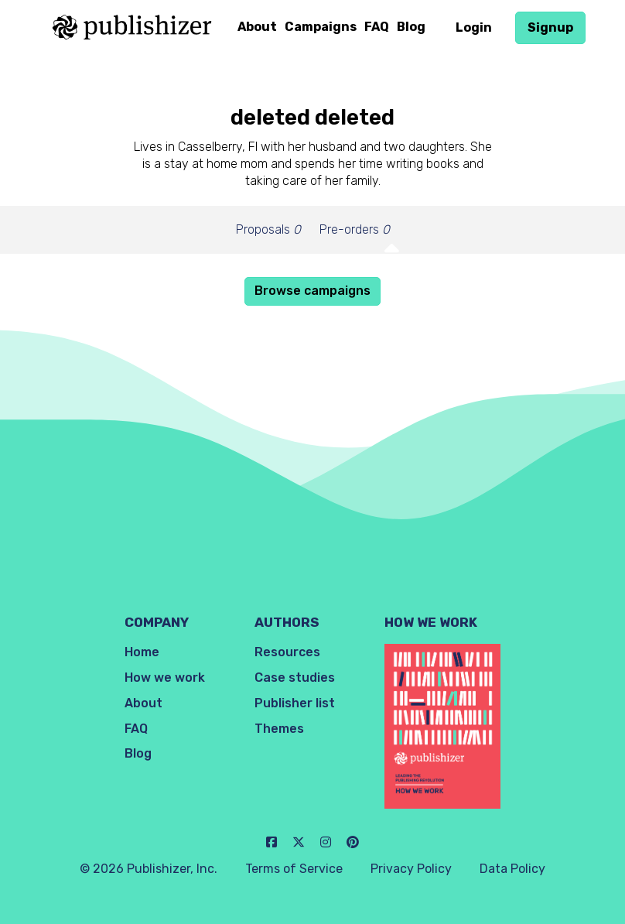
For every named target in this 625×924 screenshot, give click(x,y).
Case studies (294, 677)
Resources (287, 652)
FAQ (376, 26)
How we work (165, 677)
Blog (411, 26)
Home (142, 652)
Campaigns (321, 26)
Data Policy (512, 868)
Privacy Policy (411, 868)
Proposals (268, 229)
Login (474, 27)
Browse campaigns (312, 290)
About (257, 26)
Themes (279, 728)
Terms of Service (294, 868)
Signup (550, 27)
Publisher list (294, 703)
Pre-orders (354, 229)
